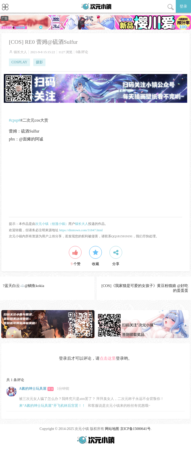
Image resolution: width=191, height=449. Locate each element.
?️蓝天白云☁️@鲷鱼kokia (23, 286)
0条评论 (82, 52)
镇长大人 (20, 52)
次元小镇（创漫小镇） (51, 224)
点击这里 (108, 358)
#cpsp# (14, 120)
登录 (183, 6)
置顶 (50, 388)
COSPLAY (19, 62)
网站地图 (112, 429)
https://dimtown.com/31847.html (81, 230)
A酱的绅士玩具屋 (32, 388)
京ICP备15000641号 (135, 429)
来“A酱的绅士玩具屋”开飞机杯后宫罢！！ (52, 406)
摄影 (39, 62)
